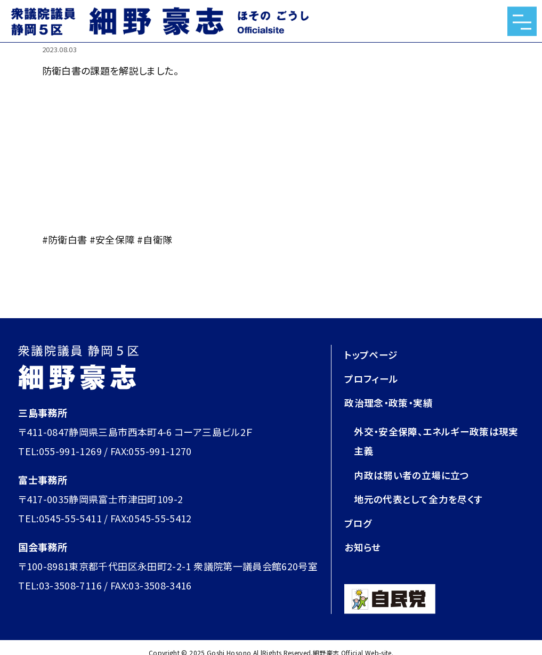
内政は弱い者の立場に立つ (411, 474)
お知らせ (362, 546)
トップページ (371, 354)
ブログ (357, 522)
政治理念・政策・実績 (388, 402)
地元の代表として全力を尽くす (418, 498)
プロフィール (371, 378)
